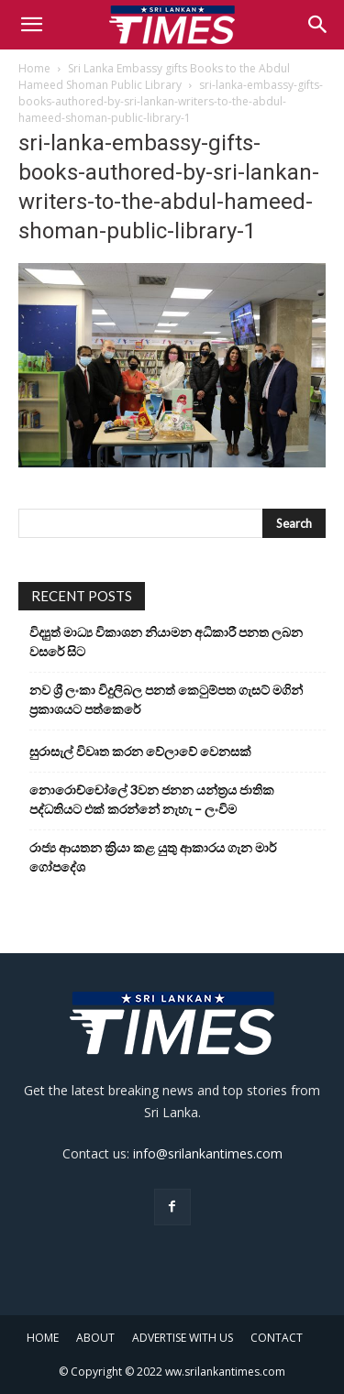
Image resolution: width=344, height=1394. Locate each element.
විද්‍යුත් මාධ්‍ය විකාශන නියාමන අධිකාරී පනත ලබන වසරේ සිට (166, 641)
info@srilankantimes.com (208, 1153)
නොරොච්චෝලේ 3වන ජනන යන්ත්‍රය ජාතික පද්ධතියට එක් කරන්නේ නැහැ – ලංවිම (151, 799)
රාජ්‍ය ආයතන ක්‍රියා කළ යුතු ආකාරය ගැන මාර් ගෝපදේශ (152, 857)
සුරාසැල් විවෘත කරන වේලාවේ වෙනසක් (140, 751)
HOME (43, 1337)
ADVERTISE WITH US (182, 1337)
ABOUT (95, 1337)
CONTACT (276, 1337)
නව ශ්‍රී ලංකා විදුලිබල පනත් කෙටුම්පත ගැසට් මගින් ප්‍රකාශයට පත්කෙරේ (166, 699)
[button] (31, 24)
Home (34, 68)
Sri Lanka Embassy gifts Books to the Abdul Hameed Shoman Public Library (154, 76)
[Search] (318, 24)
